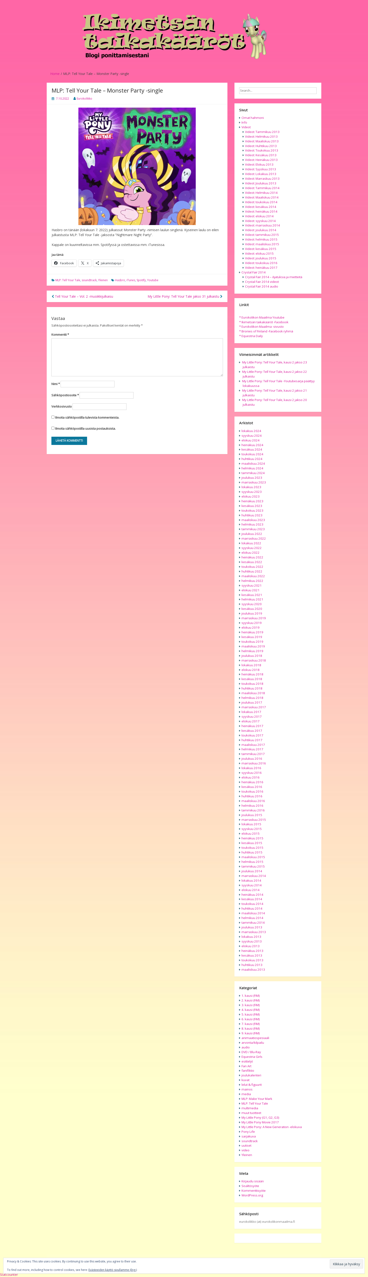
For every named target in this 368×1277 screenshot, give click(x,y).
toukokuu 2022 (252, 567)
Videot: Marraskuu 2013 (262, 178)
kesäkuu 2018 (252, 679)
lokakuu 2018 (251, 665)
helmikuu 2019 (252, 651)
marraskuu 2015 (254, 820)
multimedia (250, 1108)
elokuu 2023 (251, 496)
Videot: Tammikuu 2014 (262, 188)
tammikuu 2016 (253, 810)
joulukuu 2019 (252, 613)
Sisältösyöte (250, 1186)
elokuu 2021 (251, 590)
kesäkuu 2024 (252, 449)
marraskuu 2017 (254, 707)
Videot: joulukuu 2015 (260, 258)
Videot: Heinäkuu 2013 (261, 160)
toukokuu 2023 (252, 510)
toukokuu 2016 (252, 791)
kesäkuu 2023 (252, 506)
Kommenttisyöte (254, 1190)
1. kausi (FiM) (251, 995)
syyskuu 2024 (252, 435)
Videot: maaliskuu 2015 (262, 244)
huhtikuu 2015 (252, 852)
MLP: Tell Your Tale (67, 280)
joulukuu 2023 (252, 477)
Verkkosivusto (61, 406)
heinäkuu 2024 (252, 445)
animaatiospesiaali (255, 1038)
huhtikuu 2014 (252, 908)
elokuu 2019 (251, 627)
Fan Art (246, 1066)
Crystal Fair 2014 (254, 272)
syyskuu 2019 (252, 623)
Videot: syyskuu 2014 (260, 221)
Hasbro (120, 280)
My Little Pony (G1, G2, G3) (260, 1117)
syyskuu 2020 (252, 604)
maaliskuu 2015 (253, 857)
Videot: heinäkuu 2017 (261, 267)
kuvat (245, 1080)
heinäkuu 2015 (252, 838)
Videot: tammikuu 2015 (262, 235)
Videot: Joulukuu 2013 (260, 183)
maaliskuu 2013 (253, 969)
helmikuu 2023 (252, 524)
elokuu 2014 (251, 890)
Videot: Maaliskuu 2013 (262, 141)
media (246, 1094)
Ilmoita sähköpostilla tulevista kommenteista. (87, 417)
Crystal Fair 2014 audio (261, 286)
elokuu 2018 (251, 670)
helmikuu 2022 (252, 581)
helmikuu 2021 (252, 599)
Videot (246, 127)
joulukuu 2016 (252, 758)
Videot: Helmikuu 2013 (261, 136)
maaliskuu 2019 (253, 646)
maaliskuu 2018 (253, 693)
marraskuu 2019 (254, 618)
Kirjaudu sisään (253, 1181)
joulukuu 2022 (252, 534)
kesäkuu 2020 (252, 609)
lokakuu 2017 (251, 712)
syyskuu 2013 (252, 941)
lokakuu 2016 (251, 768)
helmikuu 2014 (252, 918)
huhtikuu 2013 (252, 965)
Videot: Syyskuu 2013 (260, 169)
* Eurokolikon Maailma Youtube (261, 317)
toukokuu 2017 (252, 735)
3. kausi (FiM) (251, 1005)
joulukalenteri (251, 1075)
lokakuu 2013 (251, 936)
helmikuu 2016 (252, 805)
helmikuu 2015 (252, 862)
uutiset (246, 1145)
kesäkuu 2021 (252, 595)
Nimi (55, 384)
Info (244, 122)
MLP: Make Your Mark (257, 1099)
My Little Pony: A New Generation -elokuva (272, 1127)
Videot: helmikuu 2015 (261, 239)
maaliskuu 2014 (253, 913)
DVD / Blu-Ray (251, 1052)
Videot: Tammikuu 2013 (262, 132)
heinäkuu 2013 (252, 951)
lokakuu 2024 (251, 431)
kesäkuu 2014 (252, 899)
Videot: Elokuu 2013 (259, 164)
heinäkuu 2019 (252, 632)
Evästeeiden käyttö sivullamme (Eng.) (112, 1270)
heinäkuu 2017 (252, 726)
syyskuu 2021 (252, 585)
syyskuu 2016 (252, 773)
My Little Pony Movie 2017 (260, 1122)
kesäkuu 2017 (252, 730)
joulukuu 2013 (252, 927)
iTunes (130, 280)
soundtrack (89, 280)
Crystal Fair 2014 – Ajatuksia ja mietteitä (273, 277)
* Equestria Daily (251, 336)
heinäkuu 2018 (252, 674)
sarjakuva (249, 1136)
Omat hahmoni (253, 118)
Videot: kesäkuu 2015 (260, 249)
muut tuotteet (251, 1113)
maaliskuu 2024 (253, 463)
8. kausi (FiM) (251, 1028)
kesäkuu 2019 (252, 637)
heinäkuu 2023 (252, 501)
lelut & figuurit (252, 1084)
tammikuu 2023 (253, 529)
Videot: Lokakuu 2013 (260, 174)
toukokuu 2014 (252, 904)
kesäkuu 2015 (252, 843)
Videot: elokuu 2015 (259, 253)
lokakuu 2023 (251, 487)
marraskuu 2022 (254, 538)
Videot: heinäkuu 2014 (261, 211)
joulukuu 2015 (252, 815)
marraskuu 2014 (254, 876)
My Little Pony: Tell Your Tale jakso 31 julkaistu (185, 296)
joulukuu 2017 (252, 702)
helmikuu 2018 (252, 698)
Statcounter (9, 1274)
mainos (247, 1089)
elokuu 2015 (251, 833)
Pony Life (248, 1131)
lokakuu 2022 (251, 543)
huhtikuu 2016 (252, 796)
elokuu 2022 (251, 552)
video (245, 1150)
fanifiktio (248, 1070)
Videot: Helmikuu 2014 (261, 193)
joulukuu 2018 (252, 656)
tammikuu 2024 (253, 473)
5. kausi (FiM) (251, 1014)
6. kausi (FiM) (251, 1019)
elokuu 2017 (251, 721)
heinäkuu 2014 (252, 894)
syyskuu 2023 (252, 492)
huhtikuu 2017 (252, 740)
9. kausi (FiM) (251, 1033)
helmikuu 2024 (252, 468)
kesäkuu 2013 (252, 955)
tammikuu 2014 (253, 922)
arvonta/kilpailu (253, 1042)
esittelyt (247, 1061)
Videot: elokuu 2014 (259, 216)
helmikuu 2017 (252, 749)
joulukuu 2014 (252, 871)
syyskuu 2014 (252, 885)
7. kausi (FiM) (251, 1024)
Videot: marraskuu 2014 (262, 225)
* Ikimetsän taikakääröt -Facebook (263, 322)
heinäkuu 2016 (252, 782)
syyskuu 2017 (252, 716)
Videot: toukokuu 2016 (261, 263)
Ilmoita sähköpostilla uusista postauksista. (85, 428)
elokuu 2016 (251, 777)
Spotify (141, 280)
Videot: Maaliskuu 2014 (262, 197)
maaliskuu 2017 (253, 745)
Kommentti (60, 334)
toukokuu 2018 (252, 683)
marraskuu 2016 (254, 763)
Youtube (152, 280)
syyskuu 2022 (252, 548)
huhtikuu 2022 (252, 571)
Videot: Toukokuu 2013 (261, 150)
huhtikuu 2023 (252, 515)
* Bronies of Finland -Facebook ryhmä (266, 331)
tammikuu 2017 (253, 754)
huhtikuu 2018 (252, 688)
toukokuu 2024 (252, 454)
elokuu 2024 (251, 440)
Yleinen (103, 280)
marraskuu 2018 (254, 660)
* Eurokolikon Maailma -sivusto (261, 326)
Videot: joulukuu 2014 (260, 230)
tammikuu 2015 (253, 866)
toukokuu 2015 (252, 847)
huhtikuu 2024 (252, 459)
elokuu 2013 (251, 946)
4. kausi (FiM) (251, 1010)
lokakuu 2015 (251, 824)
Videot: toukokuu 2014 (261, 202)
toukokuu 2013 (252, 960)
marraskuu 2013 (254, 932)
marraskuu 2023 (254, 482)
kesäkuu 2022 (252, 562)
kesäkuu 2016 (252, 787)
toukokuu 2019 (252, 641)
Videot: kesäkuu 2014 (260, 207)
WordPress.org (252, 1195)
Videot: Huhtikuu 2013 (261, 146)
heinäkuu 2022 (252, 557)
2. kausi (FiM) (251, 1000)
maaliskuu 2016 (253, 801)
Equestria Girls (252, 1057)
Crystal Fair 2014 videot (262, 282)
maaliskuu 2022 (253, 576)
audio (246, 1047)
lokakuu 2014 (251, 880)
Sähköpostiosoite (65, 395)
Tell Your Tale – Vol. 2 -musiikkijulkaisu (82, 296)
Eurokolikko (84, 99)
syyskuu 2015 (252, 829)
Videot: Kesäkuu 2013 (260, 155)
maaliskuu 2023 (253, 520)
